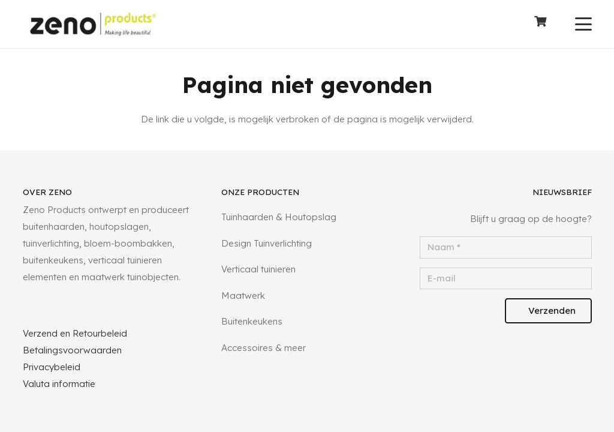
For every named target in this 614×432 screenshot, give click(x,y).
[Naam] (505, 247)
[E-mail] (505, 279)
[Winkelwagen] (540, 24)
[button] (583, 24)
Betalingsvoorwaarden (72, 350)
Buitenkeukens (251, 321)
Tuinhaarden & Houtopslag (278, 217)
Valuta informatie (59, 383)
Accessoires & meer (263, 347)
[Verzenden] (548, 310)
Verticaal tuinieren (258, 269)
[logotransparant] (93, 24)
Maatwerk (243, 295)
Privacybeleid (51, 367)
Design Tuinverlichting (266, 243)
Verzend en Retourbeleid (75, 333)
